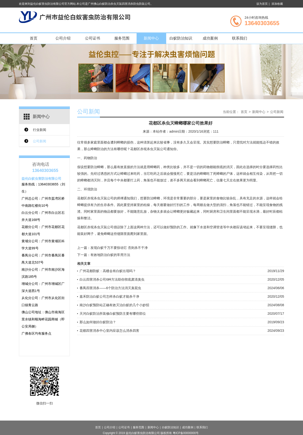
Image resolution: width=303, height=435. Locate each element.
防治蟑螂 (97, 167)
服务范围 (121, 38)
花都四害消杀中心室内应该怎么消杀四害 (109, 330)
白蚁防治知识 (180, 38)
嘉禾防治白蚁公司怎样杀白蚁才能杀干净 (109, 296)
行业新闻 (39, 130)
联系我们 (239, 38)
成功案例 (210, 38)
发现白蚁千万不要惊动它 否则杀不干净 (119, 248)
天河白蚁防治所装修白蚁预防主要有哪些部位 (113, 313)
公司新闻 (39, 141)
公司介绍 (63, 38)
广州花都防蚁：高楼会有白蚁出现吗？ (108, 271)
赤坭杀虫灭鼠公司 (100, 198)
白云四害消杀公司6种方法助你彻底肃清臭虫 (112, 279)
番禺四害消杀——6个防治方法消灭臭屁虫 (110, 288)
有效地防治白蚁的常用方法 (110, 255)
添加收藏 (277, 3)
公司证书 (92, 38)
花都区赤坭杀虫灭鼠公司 (148, 149)
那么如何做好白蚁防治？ (98, 322)
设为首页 (262, 3)
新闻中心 (151, 38)
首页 (33, 38)
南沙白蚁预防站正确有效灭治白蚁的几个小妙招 (114, 305)
